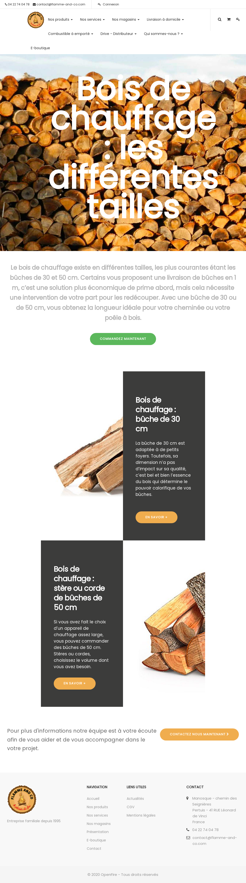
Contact (94, 848)
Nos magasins (99, 823)
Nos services (97, 815)
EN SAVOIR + (156, 517)
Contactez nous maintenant (199, 734)
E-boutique (96, 840)
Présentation (98, 831)
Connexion (108, 4)
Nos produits (97, 806)
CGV (130, 806)
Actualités (135, 798)
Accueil (93, 798)
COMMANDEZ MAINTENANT (123, 338)
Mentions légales (141, 815)
